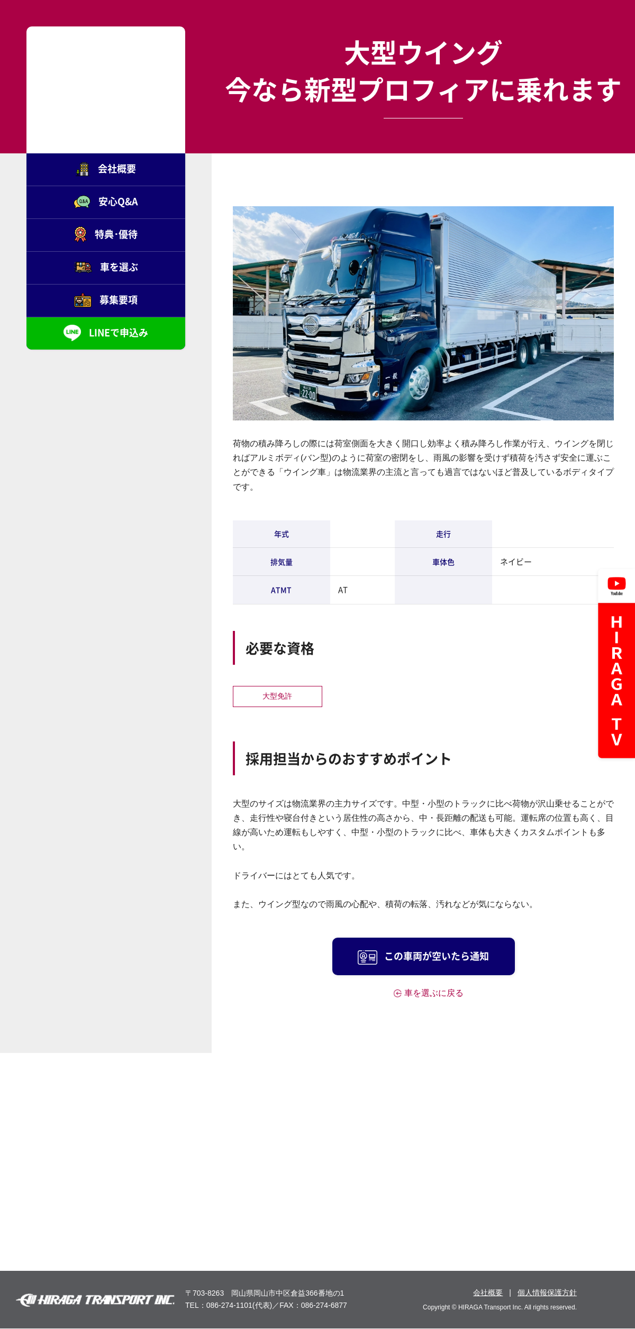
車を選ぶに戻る (434, 992)
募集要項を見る (535, 1198)
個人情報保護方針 (547, 1292)
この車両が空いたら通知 (423, 957)
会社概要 (488, 1292)
